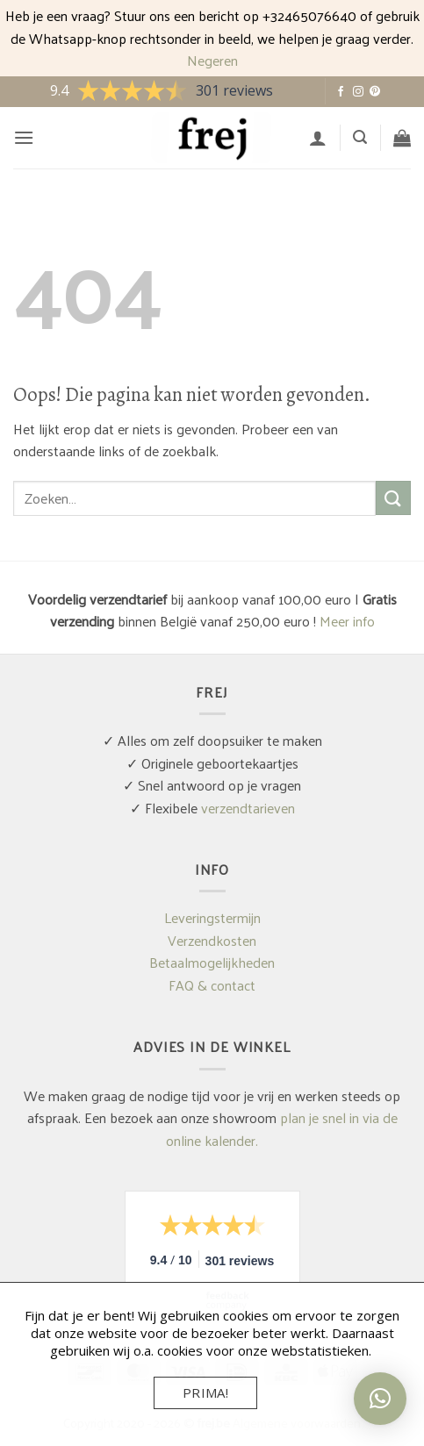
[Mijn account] (318, 137)
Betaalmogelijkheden (212, 962)
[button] (23, 137)
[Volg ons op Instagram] (358, 92)
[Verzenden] (393, 498)
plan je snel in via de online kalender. (282, 1129)
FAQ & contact (212, 985)
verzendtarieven (248, 807)
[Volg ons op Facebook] (340, 92)
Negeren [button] (212, 60)
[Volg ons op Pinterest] (375, 92)
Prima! (206, 1392)
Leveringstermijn (212, 917)
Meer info (347, 621)
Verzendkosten (212, 940)
